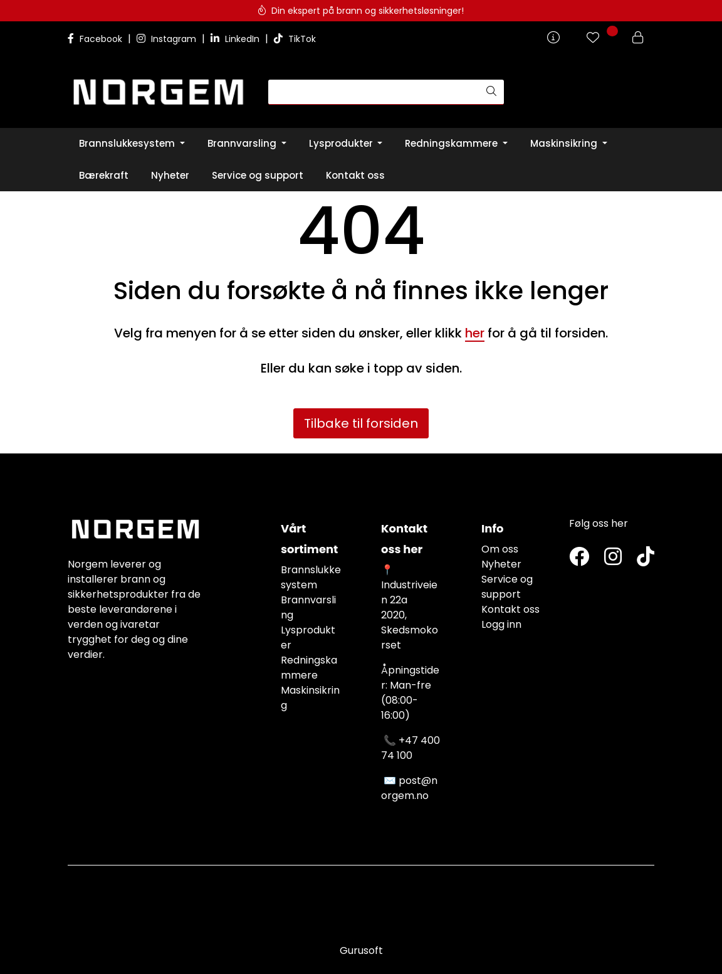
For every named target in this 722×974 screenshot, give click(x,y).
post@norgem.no (409, 788)
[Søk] (373, 92)
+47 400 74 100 (410, 748)
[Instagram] (613, 557)
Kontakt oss (510, 609)
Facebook (96, 39)
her (474, 333)
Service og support (507, 586)
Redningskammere (309, 667)
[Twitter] (579, 557)
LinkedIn (236, 39)
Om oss (499, 549)
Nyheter (501, 564)
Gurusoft (361, 950)
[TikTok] (645, 557)
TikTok (295, 39)
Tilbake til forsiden (361, 423)
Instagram (168, 39)
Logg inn (501, 624)
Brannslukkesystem (311, 577)
